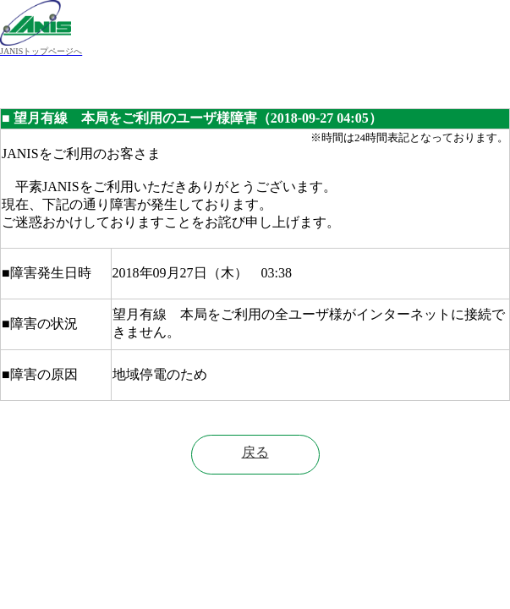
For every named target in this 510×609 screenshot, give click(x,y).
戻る (255, 452)
